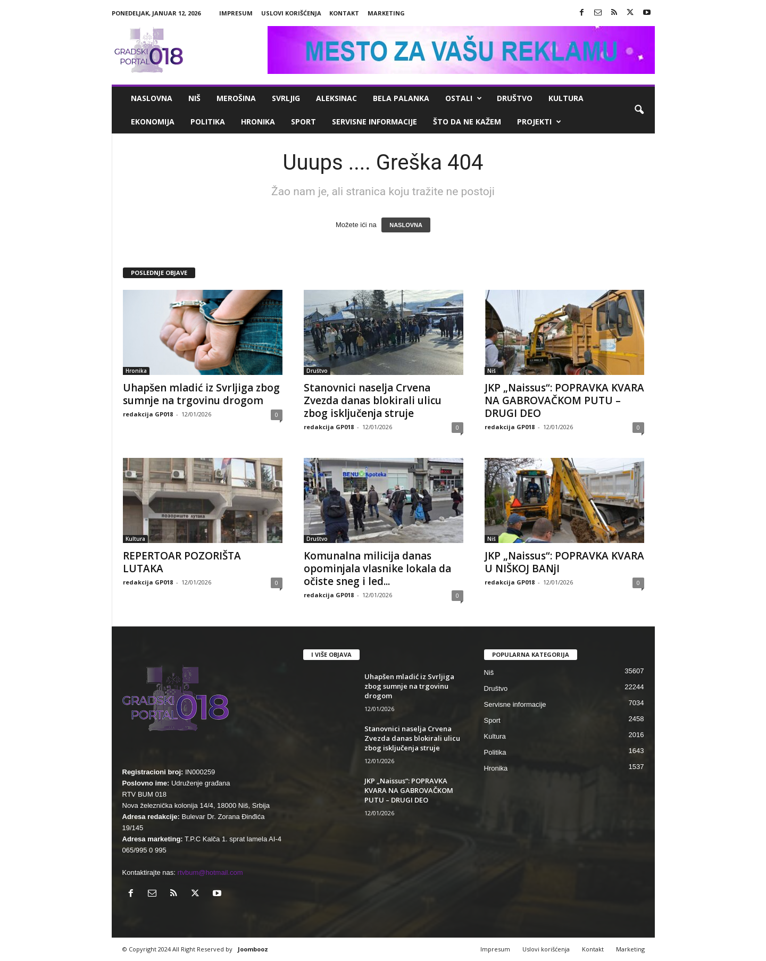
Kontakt (344, 13)
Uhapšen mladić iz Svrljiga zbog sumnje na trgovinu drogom (201, 394)
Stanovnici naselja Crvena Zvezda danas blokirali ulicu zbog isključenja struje (373, 400)
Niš (194, 98)
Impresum (236, 13)
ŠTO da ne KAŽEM (467, 121)
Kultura (566, 98)
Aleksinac (336, 98)
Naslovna (151, 98)
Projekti (539, 121)
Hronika (258, 121)
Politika (207, 121)
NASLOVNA (405, 225)
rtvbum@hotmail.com (210, 872)
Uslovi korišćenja (291, 13)
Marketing (386, 13)
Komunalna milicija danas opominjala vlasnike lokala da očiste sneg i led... (377, 568)
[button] (639, 110)
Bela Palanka (401, 98)
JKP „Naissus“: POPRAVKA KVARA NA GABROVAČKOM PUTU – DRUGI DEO (564, 400)
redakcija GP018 (148, 414)
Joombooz (253, 949)
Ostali (463, 98)
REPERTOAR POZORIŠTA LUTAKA (182, 562)
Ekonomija (152, 121)
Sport (303, 121)
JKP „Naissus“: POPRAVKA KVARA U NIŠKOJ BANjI (564, 562)
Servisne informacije (374, 121)
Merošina (236, 98)
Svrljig (286, 98)
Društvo (514, 98)
